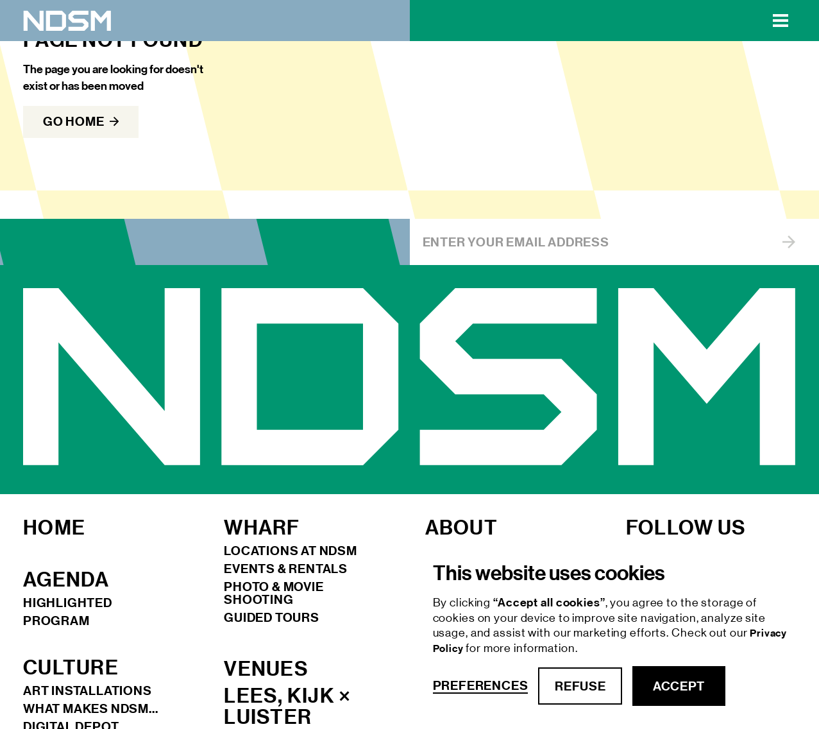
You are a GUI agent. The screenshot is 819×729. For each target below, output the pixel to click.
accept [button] (679, 686)
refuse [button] (580, 686)
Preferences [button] (480, 685)
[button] (780, 20)
